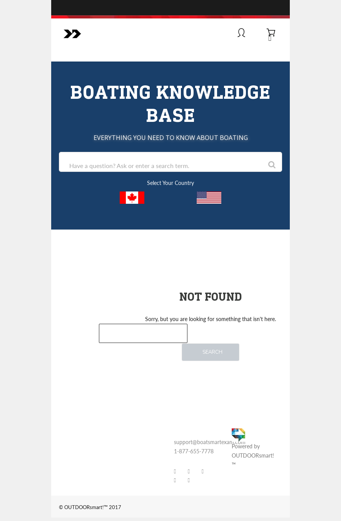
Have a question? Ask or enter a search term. (129, 165)
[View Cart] (271, 33)
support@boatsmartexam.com (210, 442)
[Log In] (241, 33)
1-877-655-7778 (194, 451)
